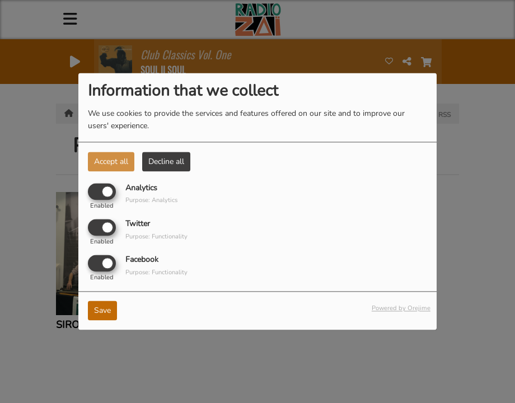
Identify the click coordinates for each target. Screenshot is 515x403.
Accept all (111, 161)
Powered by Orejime (401, 308)
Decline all (166, 161)
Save (102, 311)
